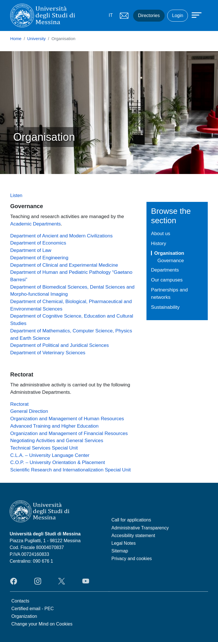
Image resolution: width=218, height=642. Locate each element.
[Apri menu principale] (194, 14)
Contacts (20, 600)
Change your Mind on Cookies (41, 624)
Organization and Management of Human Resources (67, 418)
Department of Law (30, 250)
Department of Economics (38, 243)
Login (177, 15)
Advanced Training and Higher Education (54, 426)
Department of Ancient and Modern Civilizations (61, 236)
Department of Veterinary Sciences (47, 352)
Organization (24, 616)
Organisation (169, 253)
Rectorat (19, 404)
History (158, 243)
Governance (170, 260)
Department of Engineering (39, 257)
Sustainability (165, 307)
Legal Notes (124, 543)
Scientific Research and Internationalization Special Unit (70, 470)
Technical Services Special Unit (44, 448)
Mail (124, 16)
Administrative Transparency (140, 527)
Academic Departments (35, 224)
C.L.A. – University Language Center (49, 455)
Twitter (61, 581)
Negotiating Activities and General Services (56, 440)
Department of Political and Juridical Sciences (59, 345)
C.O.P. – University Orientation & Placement (57, 462)
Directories (149, 15)
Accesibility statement (133, 535)
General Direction (29, 411)
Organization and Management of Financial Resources (69, 433)
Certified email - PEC (32, 608)
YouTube (85, 581)
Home (16, 38)
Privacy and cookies (132, 558)
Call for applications (131, 519)
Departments (165, 270)
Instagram (37, 581)
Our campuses (167, 280)
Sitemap (120, 550)
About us (160, 233)
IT (111, 15)
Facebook (13, 581)
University (36, 38)
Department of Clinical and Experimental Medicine (64, 265)
